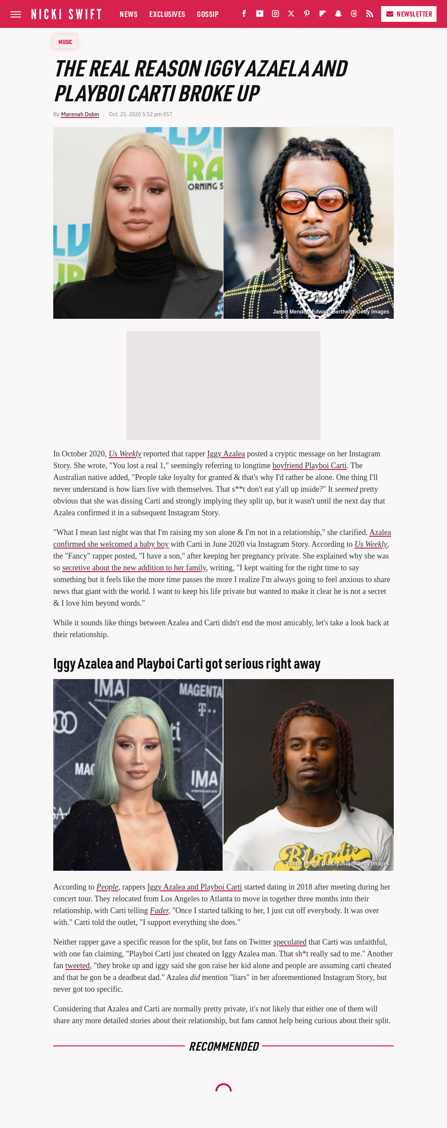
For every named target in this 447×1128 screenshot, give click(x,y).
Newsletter (408, 13)
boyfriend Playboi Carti (309, 465)
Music (65, 41)
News (129, 14)
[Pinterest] (307, 15)
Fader (159, 910)
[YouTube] (259, 15)
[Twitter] (291, 15)
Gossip (207, 14)
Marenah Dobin (80, 114)
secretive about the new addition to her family (134, 567)
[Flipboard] (322, 15)
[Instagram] (275, 15)
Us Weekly (125, 453)
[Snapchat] (338, 15)
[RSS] (369, 15)
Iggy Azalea (226, 453)
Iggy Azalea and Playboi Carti (194, 887)
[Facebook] (244, 15)
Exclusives (167, 14)
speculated (289, 942)
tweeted (77, 965)
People (107, 887)
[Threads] (354, 15)
